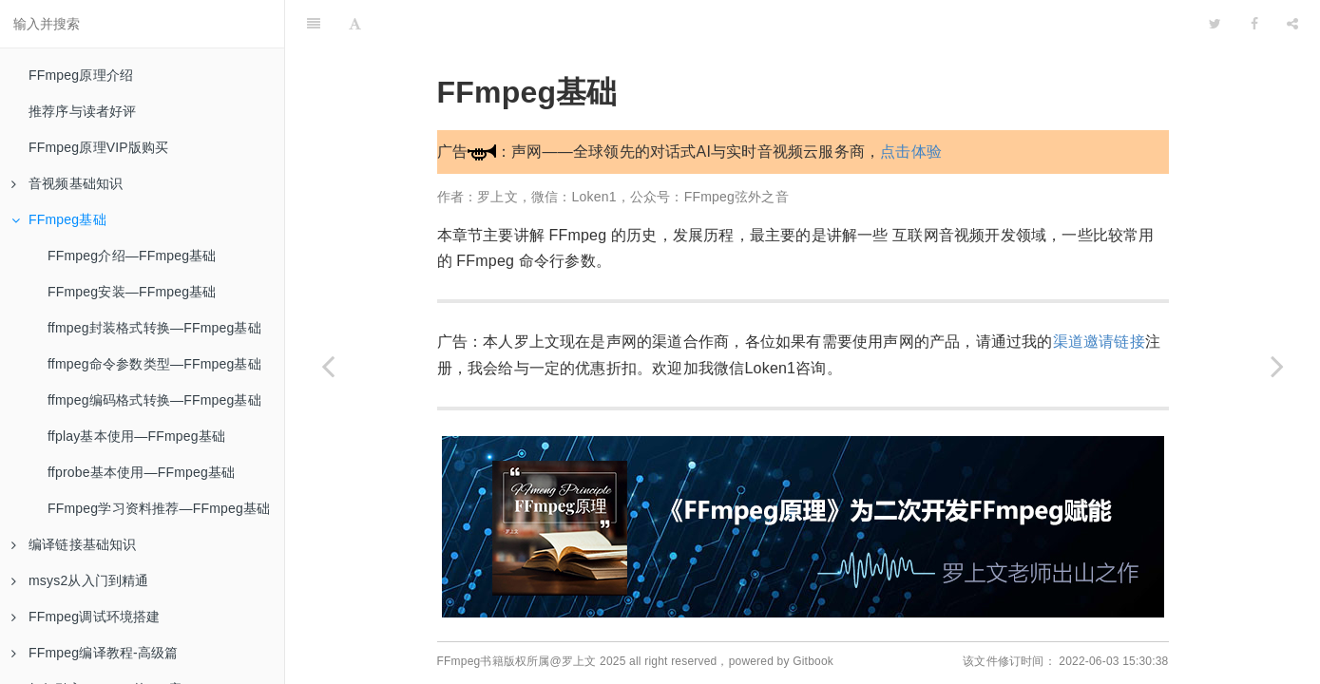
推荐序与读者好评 (83, 111)
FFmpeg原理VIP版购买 (99, 147)
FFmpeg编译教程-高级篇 (95, 652)
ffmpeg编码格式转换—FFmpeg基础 (154, 400)
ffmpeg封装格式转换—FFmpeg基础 (154, 327)
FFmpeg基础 (58, 219)
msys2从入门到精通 (80, 580)
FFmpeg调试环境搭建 (86, 616)
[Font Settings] (355, 24)
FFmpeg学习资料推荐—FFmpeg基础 (159, 508)
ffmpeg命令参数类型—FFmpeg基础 (154, 363)
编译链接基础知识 (74, 544)
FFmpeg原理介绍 (81, 75)
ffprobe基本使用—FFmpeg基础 (141, 472)
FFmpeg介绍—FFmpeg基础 (132, 255)
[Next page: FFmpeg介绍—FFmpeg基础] (1277, 366)
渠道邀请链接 (1099, 341)
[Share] (1292, 24)
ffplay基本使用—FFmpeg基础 (136, 436)
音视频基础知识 (67, 183)
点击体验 (911, 151)
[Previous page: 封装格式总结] (328, 366)
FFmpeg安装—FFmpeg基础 (132, 291)
